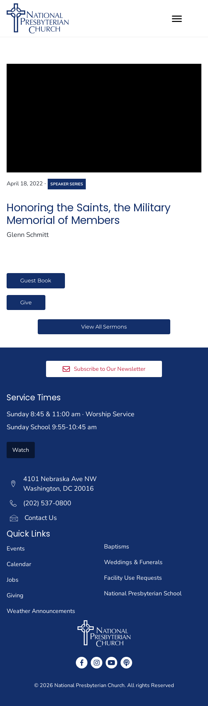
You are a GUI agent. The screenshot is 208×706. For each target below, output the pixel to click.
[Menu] (176, 19)
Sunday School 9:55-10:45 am (52, 427)
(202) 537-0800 (47, 503)
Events (16, 549)
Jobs (13, 580)
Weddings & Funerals (133, 562)
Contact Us (41, 517)
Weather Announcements (41, 611)
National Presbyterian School (143, 593)
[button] (104, 369)
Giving (15, 595)
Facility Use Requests (133, 578)
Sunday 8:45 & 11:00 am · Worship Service (70, 414)
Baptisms (116, 547)
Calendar (19, 564)
